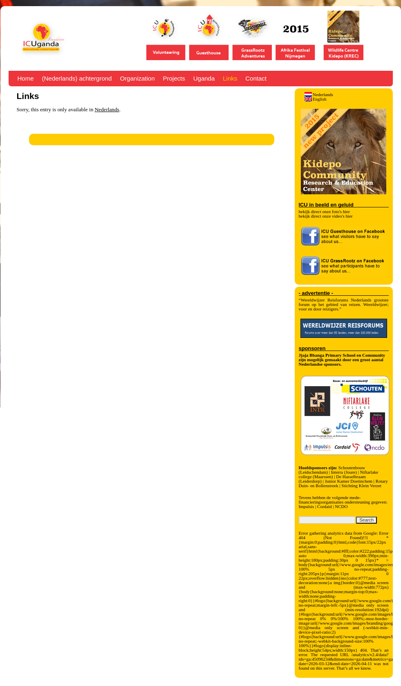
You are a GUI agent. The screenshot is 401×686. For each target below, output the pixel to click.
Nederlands (107, 109)
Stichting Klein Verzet (361, 485)
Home (26, 78)
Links (230, 78)
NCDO (341, 506)
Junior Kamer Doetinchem (348, 481)
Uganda (204, 78)
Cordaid (324, 506)
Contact (256, 78)
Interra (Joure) (344, 472)
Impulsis (306, 506)
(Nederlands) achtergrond (77, 78)
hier (346, 211)
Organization (137, 78)
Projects (174, 78)
